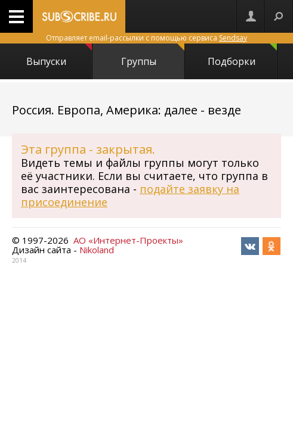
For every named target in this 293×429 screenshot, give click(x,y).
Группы (152, 55)
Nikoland (96, 250)
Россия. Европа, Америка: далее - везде (126, 110)
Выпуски (59, 55)
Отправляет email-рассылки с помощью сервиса (146, 38)
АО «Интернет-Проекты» (128, 240)
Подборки (242, 55)
